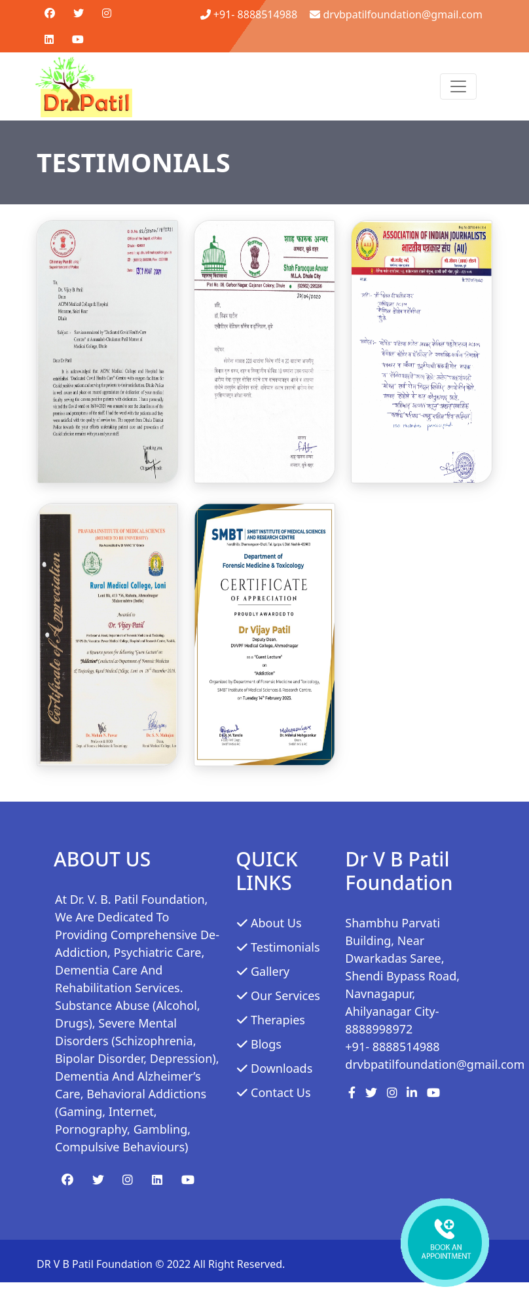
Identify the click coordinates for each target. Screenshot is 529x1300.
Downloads (281, 1068)
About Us (276, 923)
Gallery (270, 971)
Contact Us (281, 1092)
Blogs (266, 1044)
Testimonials (285, 947)
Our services (285, 995)
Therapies (278, 1020)
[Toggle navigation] (458, 86)
